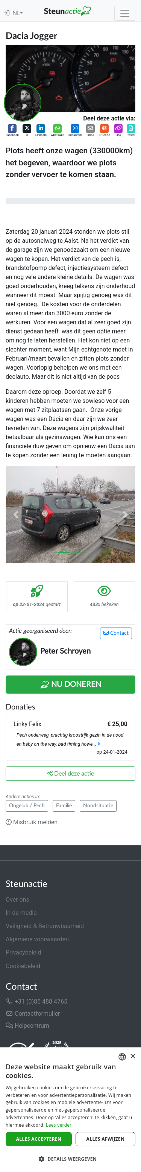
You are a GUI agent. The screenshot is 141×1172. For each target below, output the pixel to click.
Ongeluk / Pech (27, 805)
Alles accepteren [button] (39, 1139)
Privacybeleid (23, 952)
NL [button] (16, 13)
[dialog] (70, 1109)
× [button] (132, 1056)
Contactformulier (33, 1013)
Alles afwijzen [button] (105, 1139)
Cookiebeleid (23, 966)
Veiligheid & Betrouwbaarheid (45, 926)
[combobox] (122, 1057)
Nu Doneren (70, 684)
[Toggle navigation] (124, 13)
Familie (64, 805)
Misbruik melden (32, 822)
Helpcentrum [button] (27, 1025)
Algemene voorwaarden (37, 939)
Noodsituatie (98, 805)
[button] (12, 130)
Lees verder (59, 1125)
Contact (116, 633)
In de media (21, 912)
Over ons (17, 899)
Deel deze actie (70, 773)
